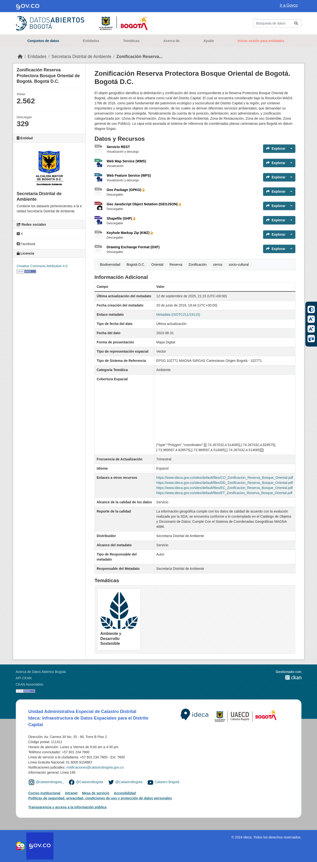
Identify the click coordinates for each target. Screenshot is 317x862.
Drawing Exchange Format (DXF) (133, 247)
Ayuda (209, 41)
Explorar (275, 148)
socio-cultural (238, 264)
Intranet (71, 793)
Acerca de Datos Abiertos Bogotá (41, 672)
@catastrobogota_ (50, 782)
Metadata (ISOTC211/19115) (178, 314)
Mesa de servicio (95, 793)
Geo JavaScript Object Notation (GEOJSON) (144, 204)
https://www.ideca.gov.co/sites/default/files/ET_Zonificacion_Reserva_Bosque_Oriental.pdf (224, 493)
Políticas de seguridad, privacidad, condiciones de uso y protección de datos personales (100, 798)
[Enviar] (296, 23)
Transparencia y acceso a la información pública (67, 807)
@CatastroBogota (89, 782)
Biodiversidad (110, 264)
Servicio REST (118, 147)
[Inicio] (20, 56)
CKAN (288, 677)
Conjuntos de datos (43, 41)
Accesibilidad (125, 793)
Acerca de (171, 41)
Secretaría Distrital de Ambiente (81, 56)
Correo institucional (44, 793)
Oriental (157, 264)
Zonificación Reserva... (139, 56)
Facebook (26, 244)
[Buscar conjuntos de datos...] (277, 23)
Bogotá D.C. (136, 264)
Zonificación (197, 264)
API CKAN (24, 678)
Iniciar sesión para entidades (261, 41)
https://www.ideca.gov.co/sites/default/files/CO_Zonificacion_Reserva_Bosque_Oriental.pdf (224, 478)
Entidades (91, 41)
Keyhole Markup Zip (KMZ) (130, 233)
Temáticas (131, 41)
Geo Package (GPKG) (126, 190)
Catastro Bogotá (167, 782)
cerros (218, 264)
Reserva (176, 264)
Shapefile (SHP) (121, 218)
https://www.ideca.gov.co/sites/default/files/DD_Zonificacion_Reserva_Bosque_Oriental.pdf (224, 483)
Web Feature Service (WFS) (129, 175)
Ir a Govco (289, 5)
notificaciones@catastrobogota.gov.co (95, 767)
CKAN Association (29, 684)
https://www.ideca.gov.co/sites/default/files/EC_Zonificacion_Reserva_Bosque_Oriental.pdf (224, 488)
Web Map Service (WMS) (126, 161)
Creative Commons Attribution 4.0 (42, 266)
